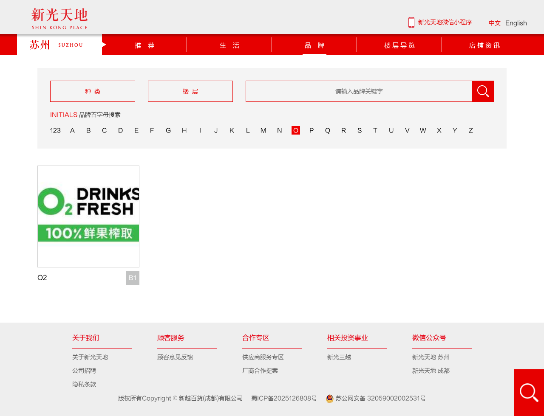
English (516, 23)
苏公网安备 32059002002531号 (372, 398)
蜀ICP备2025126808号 (280, 398)
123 (55, 130)
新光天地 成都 (431, 370)
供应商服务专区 (263, 357)
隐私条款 (84, 384)
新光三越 (339, 357)
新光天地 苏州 (431, 357)
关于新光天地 (90, 357)
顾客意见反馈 (175, 357)
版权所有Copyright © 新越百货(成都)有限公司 (181, 398)
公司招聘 (84, 370)
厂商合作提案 (260, 370)
